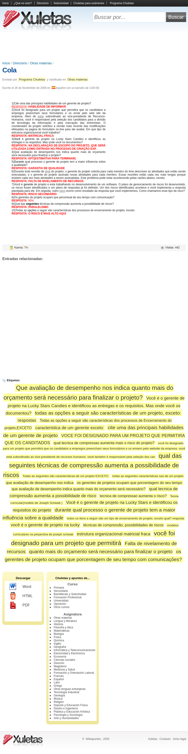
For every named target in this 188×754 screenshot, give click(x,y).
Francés (59, 676)
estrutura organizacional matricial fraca (113, 533)
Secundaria (61, 591)
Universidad (61, 600)
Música (58, 698)
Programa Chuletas (122, 3)
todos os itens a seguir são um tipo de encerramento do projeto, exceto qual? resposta (125, 518)
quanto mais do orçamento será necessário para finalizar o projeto (101, 551)
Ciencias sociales (64, 659)
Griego (58, 685)
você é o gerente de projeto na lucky (45, 524)
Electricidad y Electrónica (69, 653)
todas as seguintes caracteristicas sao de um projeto (147, 476)
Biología (59, 634)
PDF (19, 605)
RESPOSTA (19, 106)
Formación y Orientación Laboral (74, 672)
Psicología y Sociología (68, 715)
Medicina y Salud (64, 669)
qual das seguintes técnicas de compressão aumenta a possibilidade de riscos (92, 465)
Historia (58, 624)
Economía (60, 656)
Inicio (5, 3)
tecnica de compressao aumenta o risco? (133, 496)
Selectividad (61, 3)
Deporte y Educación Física (71, 705)
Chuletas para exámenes (88, 3)
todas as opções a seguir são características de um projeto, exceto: (108, 413)
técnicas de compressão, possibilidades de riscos (123, 525)
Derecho (59, 663)
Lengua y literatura (65, 621)
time (47, 171)
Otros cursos (61, 607)
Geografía (60, 647)
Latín (57, 682)
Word (20, 586)
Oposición (60, 603)
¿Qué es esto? (23, 3)
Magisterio (60, 666)
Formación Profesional (67, 597)
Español (59, 679)
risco (62, 190)
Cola (9, 70)
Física (57, 637)
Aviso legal (179, 739)
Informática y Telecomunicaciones (74, 650)
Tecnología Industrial (66, 692)
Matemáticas (61, 630)
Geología (59, 695)
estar (41, 116)
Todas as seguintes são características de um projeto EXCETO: (66, 476)
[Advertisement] (94, 46)
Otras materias (41, 63)
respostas (27, 420)
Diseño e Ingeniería (66, 708)
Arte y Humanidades (66, 718)
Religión (59, 702)
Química (59, 640)
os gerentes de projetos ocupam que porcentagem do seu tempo (129, 483)
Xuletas (152, 739)
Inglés (57, 643)
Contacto (165, 739)
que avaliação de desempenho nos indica (39, 483)
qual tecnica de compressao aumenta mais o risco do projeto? (104, 443)
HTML (21, 596)
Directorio (43, 3)
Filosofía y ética (63, 627)
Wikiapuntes (93, 739)
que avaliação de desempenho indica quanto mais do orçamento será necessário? (78, 489)
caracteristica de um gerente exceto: (69, 427)
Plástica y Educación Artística (72, 711)
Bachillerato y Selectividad (70, 594)
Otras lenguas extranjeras (69, 689)
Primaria (59, 587)
